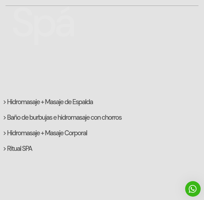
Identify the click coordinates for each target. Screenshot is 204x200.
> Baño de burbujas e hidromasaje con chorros (62, 117)
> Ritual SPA (17, 148)
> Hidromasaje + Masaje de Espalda (48, 102)
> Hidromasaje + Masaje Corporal (45, 133)
